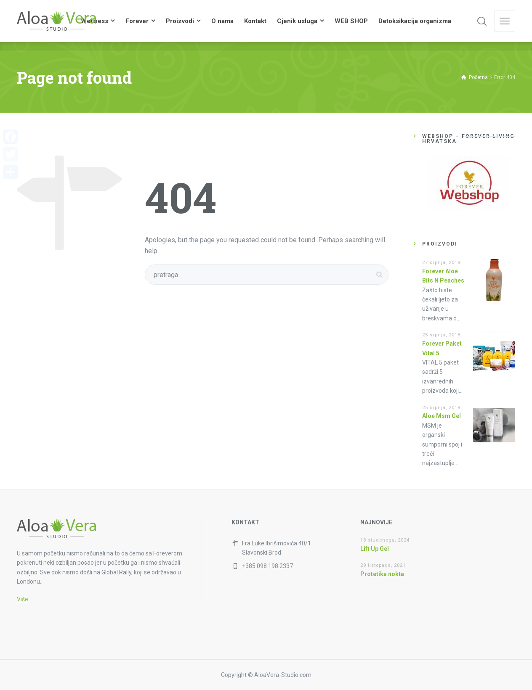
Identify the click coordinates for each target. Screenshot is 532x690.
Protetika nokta (382, 574)
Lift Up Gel (374, 548)
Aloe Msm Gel (441, 415)
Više (22, 599)
